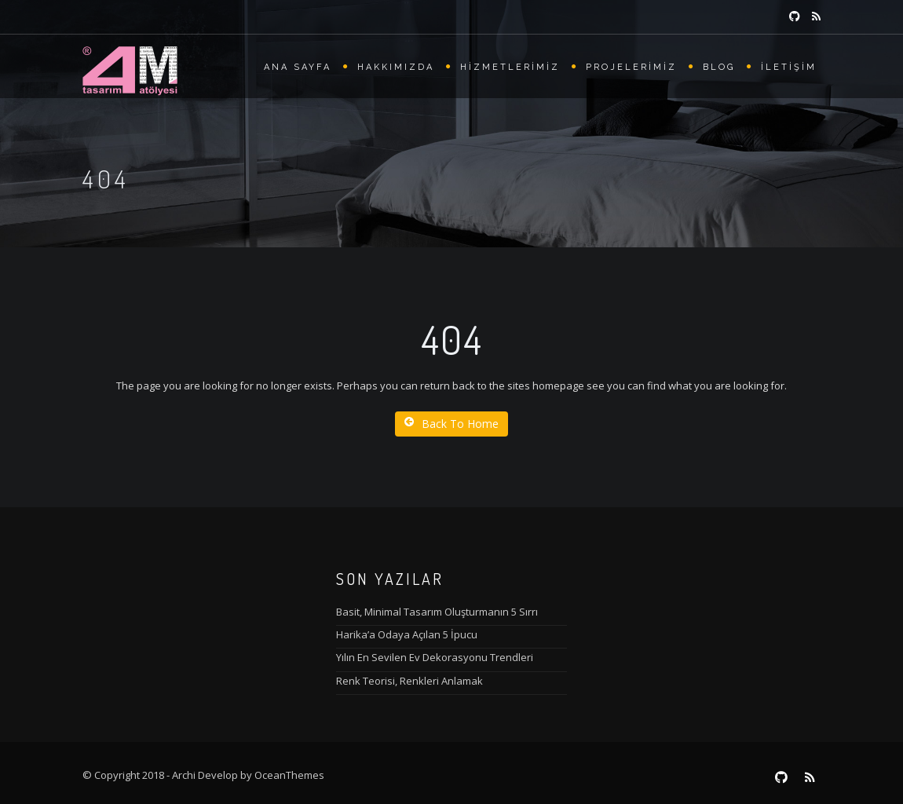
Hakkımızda (395, 67)
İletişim (789, 67)
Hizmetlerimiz (510, 67)
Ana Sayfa (297, 67)
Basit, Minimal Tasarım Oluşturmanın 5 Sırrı (437, 612)
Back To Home (451, 423)
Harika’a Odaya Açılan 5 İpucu (406, 634)
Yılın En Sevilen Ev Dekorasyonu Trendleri (434, 657)
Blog (719, 67)
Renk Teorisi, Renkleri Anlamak (409, 681)
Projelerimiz (631, 67)
